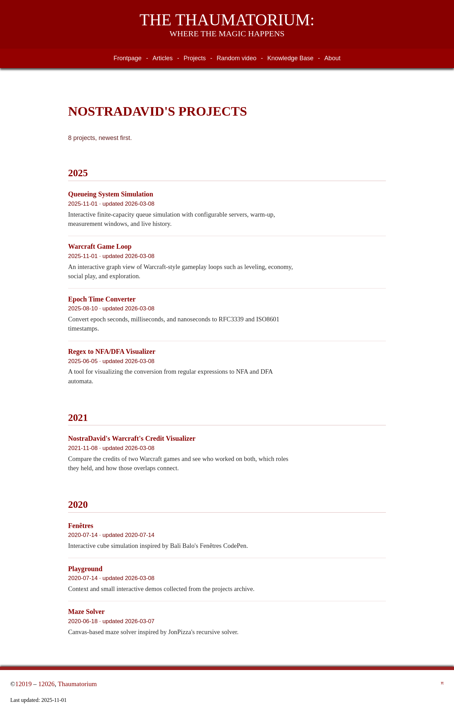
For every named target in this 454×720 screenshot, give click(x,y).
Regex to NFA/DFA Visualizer (111, 351)
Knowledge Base (290, 58)
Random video (236, 58)
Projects (195, 58)
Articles (163, 58)
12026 (46, 683)
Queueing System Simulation (110, 194)
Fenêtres (80, 525)
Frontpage (128, 58)
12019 (23, 683)
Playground (85, 569)
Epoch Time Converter (101, 299)
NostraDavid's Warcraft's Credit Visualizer (131, 438)
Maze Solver (86, 611)
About (332, 58)
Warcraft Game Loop (99, 246)
